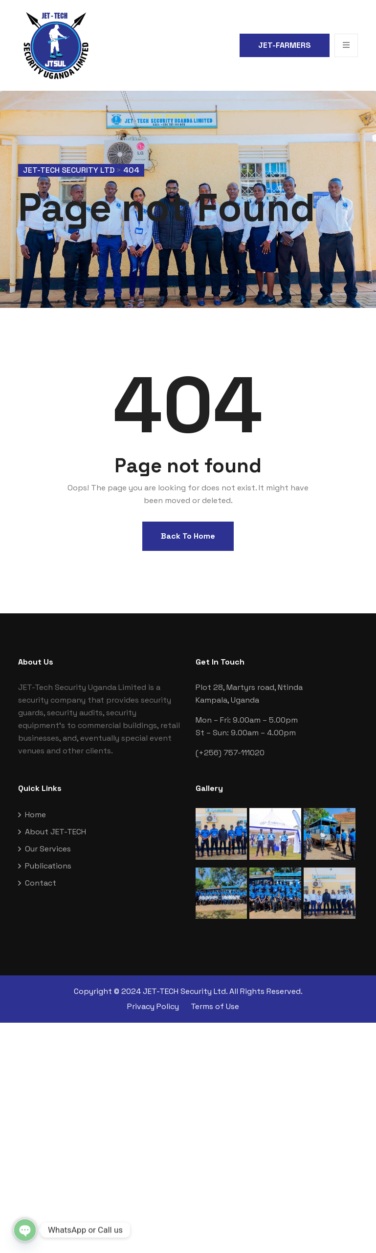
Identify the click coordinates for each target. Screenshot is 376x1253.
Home (35, 814)
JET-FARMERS (284, 45)
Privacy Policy (153, 1006)
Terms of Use (215, 1006)
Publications (48, 866)
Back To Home (188, 536)
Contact (40, 883)
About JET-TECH (55, 832)
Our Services (48, 849)
